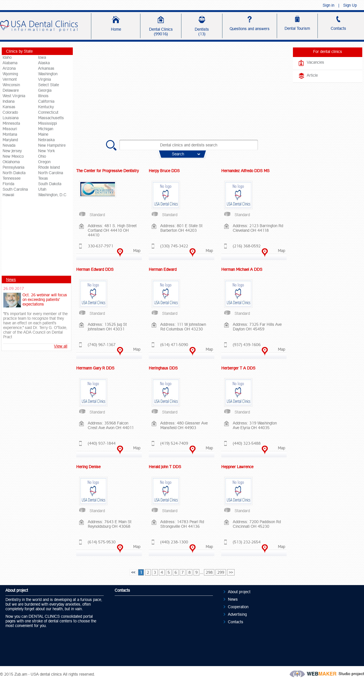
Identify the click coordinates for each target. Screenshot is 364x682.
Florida (8, 183)
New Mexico (13, 156)
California (46, 101)
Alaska (44, 62)
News (11, 279)
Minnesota (11, 123)
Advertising (237, 614)
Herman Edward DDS (95, 269)
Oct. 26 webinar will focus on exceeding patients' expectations (45, 299)
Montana (10, 134)
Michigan (45, 128)
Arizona (9, 68)
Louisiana (10, 117)
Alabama (10, 62)
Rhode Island (49, 167)
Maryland (10, 139)
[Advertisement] (37, 238)
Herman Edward (163, 269)
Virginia (44, 79)
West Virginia (14, 95)
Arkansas (46, 68)
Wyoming (10, 73)
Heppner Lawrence (237, 466)
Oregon (44, 161)
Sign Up (350, 5)
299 (220, 572)
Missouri (10, 128)
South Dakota (49, 183)
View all (60, 346)
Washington (47, 73)
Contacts (235, 622)
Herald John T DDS (165, 466)
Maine (43, 134)
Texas (43, 178)
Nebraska (46, 139)
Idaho (7, 57)
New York (46, 150)
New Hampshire (52, 145)
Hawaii (8, 194)
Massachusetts (51, 117)
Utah (42, 189)
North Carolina (50, 172)
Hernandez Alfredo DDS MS (245, 170)
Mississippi (47, 123)
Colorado (10, 112)
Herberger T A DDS (238, 368)
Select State (48, 84)
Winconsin (11, 84)
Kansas (9, 106)
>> (231, 572)
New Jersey (12, 150)
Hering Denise (88, 466)
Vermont (10, 79)
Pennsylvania (13, 167)
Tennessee (12, 178)
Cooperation (238, 606)
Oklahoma (11, 161)
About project (239, 591)
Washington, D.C (52, 194)
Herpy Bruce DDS (164, 170)
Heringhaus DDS (163, 368)
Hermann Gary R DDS (95, 368)
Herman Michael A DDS (241, 269)
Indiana (8, 101)
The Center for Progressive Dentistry (107, 170)
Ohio (42, 156)
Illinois (43, 95)
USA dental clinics (46, 674)
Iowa (42, 57)
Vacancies (315, 62)
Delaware (11, 90)
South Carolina (15, 189)
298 (209, 572)
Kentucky (46, 106)
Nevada (9, 145)
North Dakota (14, 172)
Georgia (44, 90)
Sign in (328, 5)
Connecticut (48, 112)
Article (312, 75)
